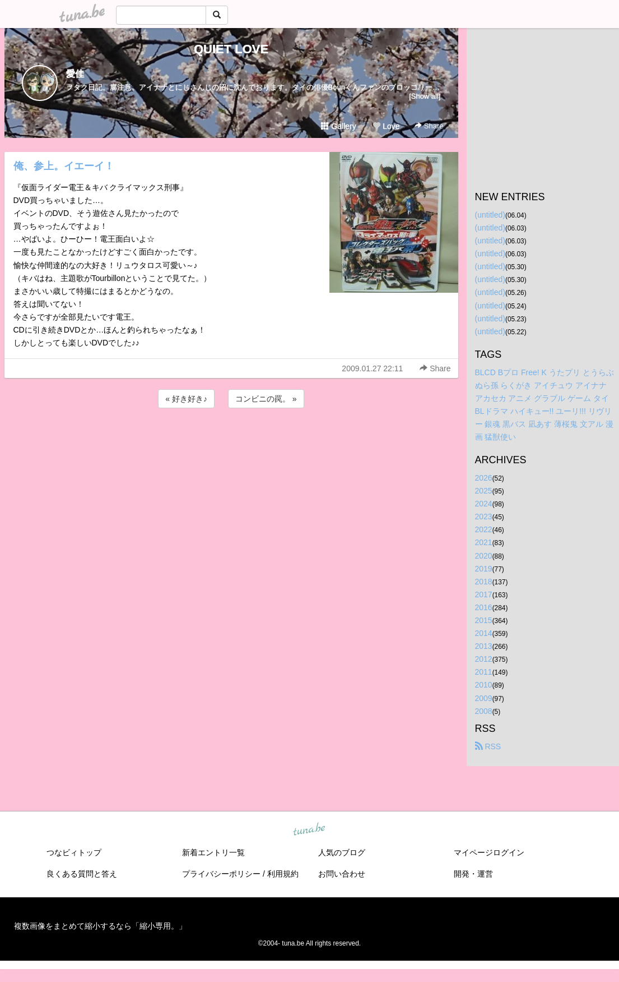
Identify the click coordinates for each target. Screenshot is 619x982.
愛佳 (75, 74)
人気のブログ (341, 852)
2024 (483, 503)
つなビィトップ (73, 852)
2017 (483, 594)
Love (386, 126)
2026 (483, 477)
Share (429, 126)
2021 (483, 542)
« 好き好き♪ (186, 398)
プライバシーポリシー (221, 873)
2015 (483, 620)
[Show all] (424, 96)
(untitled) (490, 214)
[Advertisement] (231, 441)
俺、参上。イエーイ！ (63, 166)
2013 (483, 646)
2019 (483, 568)
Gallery (338, 126)
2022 (483, 529)
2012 (483, 658)
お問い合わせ (341, 873)
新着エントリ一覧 (213, 852)
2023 (483, 516)
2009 (483, 698)
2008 (483, 711)
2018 (483, 581)
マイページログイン (489, 852)
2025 (483, 490)
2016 (483, 607)
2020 (483, 555)
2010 (483, 684)
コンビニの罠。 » (266, 398)
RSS (488, 746)
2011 (483, 671)
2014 (483, 633)
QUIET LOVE (231, 49)
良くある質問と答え (81, 873)
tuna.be (309, 829)
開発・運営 (473, 873)
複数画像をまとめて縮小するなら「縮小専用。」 (100, 925)
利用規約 (283, 873)
